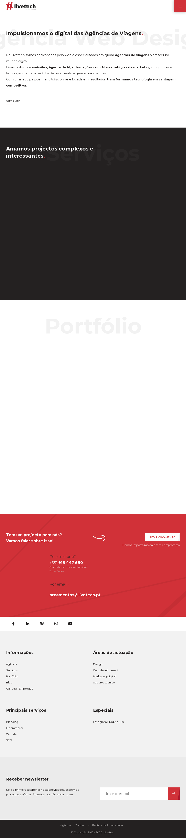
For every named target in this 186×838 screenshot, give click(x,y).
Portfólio (12, 676)
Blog (9, 682)
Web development (105, 670)
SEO (9, 740)
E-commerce (15, 728)
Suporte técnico (104, 682)
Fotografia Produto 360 (108, 721)
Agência (11, 664)
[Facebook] (13, 624)
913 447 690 (66, 562)
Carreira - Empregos (19, 688)
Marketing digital (104, 676)
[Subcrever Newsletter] (174, 793)
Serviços (12, 670)
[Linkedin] (27, 624)
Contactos (82, 825)
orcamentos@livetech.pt (75, 595)
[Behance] (42, 624)
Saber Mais (13, 101)
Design (97, 664)
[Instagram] (56, 624)
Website (11, 734)
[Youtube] (70, 624)
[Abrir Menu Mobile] (180, 6)
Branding (12, 721)
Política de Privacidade (107, 825)
